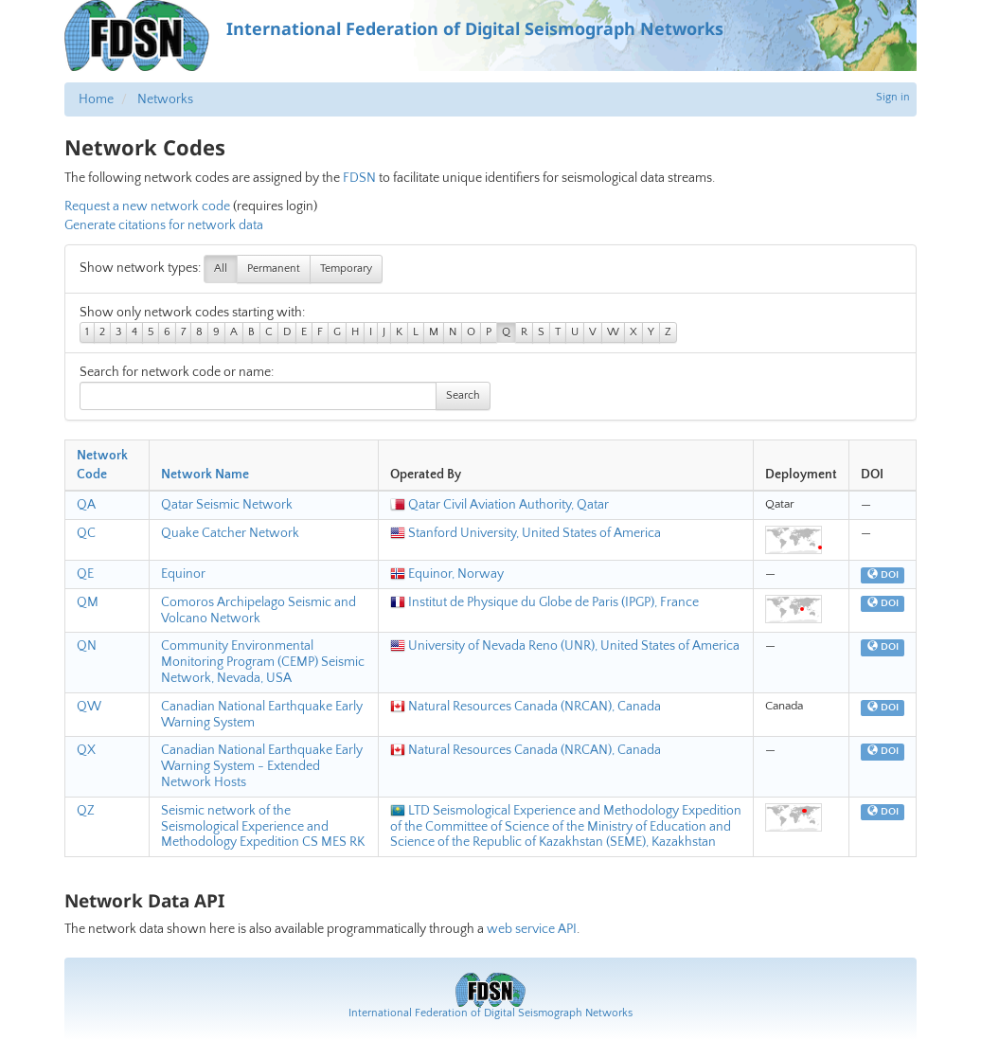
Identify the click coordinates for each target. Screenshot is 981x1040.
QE (85, 574)
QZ (86, 810)
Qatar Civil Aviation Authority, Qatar (499, 504)
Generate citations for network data (163, 225)
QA (86, 504)
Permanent (273, 268)
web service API (532, 929)
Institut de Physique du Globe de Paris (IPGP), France (544, 602)
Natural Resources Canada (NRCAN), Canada (525, 706)
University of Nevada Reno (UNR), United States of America (565, 646)
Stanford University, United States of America (525, 533)
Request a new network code (147, 206)
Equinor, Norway (447, 574)
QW (89, 706)
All (220, 268)
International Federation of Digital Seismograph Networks (490, 1013)
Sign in (893, 97)
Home (96, 99)
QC (86, 533)
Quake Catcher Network (230, 533)
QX (86, 750)
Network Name (205, 474)
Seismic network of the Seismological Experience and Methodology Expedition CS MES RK (263, 827)
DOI (883, 575)
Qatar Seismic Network (227, 504)
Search (463, 395)
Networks (165, 99)
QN (87, 646)
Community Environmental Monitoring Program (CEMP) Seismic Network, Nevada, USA (263, 662)
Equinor (183, 574)
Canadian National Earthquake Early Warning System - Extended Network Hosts (262, 766)
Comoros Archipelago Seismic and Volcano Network (258, 610)
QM (87, 602)
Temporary (346, 268)
